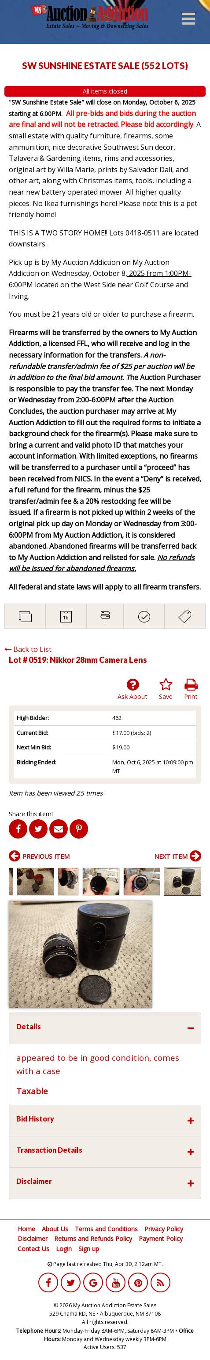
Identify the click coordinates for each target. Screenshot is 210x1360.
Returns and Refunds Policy (93, 1238)
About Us (55, 1229)
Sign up (88, 1248)
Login (64, 1248)
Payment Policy (161, 1238)
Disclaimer (33, 1238)
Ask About (132, 689)
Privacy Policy (163, 1229)
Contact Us (33, 1248)
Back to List (28, 649)
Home (26, 1229)
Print (191, 689)
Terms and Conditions (106, 1229)
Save (166, 689)
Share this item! (31, 814)
